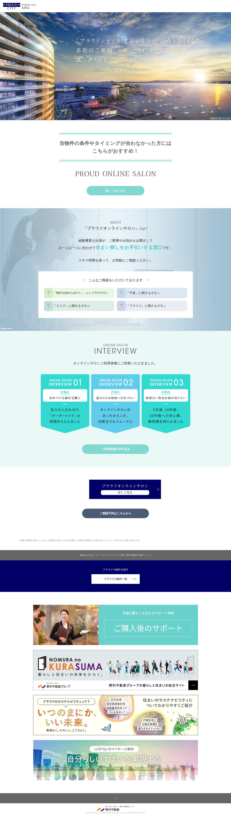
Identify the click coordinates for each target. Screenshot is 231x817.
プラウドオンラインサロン (115, 489)
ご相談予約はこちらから (116, 513)
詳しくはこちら (115, 190)
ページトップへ (115, 798)
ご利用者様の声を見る (115, 449)
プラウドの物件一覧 (120, 579)
